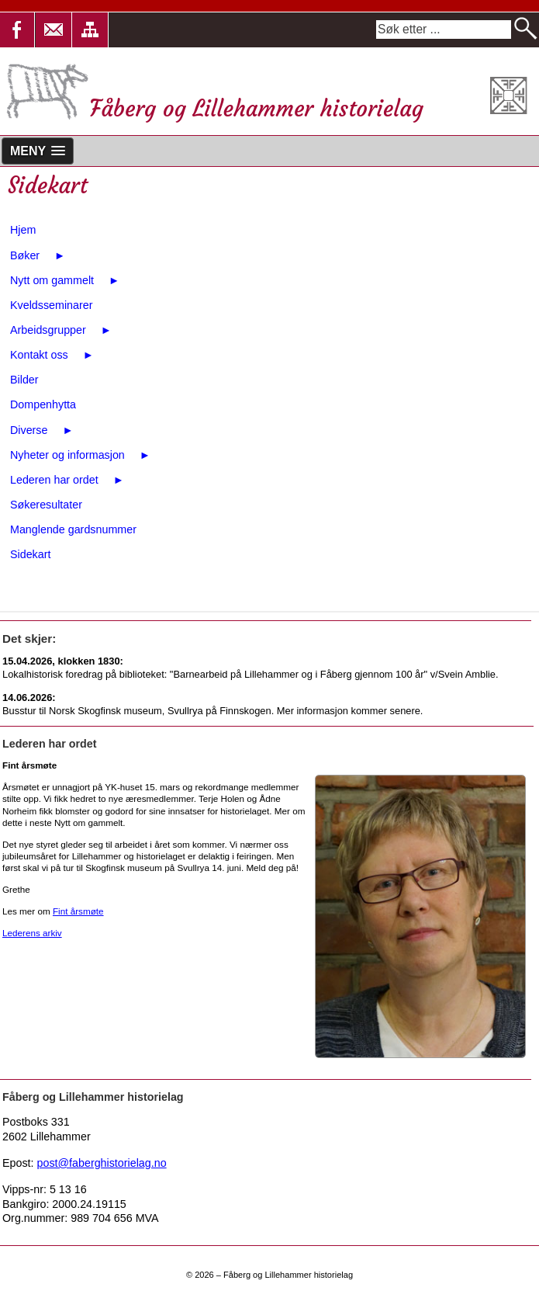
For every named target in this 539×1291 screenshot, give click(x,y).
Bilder (24, 379)
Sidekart (30, 554)
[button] (54, 29)
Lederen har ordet (67, 480)
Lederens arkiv (32, 933)
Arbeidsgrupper (61, 330)
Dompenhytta (43, 404)
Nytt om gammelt (64, 280)
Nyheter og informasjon (80, 455)
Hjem (23, 230)
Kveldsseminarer (51, 305)
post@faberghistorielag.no (102, 1163)
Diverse (42, 430)
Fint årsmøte (78, 911)
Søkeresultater (46, 504)
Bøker (37, 255)
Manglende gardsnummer (73, 529)
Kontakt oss (52, 355)
